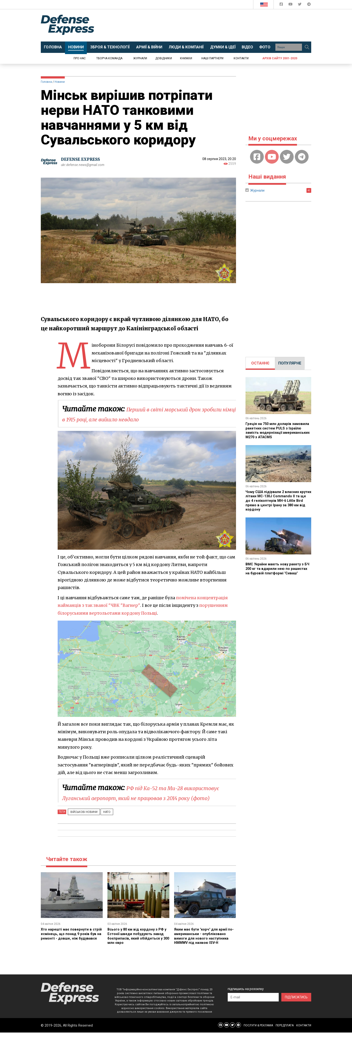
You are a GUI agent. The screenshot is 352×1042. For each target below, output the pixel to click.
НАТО (102, 821)
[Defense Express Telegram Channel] (309, 5)
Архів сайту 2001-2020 (279, 58)
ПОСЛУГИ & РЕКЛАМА (258, 1035)
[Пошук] (307, 47)
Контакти (241, 58)
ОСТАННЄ (260, 363)
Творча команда (109, 58)
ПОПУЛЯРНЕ (289, 363)
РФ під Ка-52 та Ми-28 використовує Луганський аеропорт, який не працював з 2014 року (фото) (140, 797)
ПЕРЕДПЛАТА (285, 1035)
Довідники (163, 58)
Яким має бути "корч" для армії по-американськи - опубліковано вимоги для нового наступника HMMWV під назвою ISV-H (204, 945)
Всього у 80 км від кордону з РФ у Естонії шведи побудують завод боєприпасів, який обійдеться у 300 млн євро (137, 945)
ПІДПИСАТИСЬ (296, 1007)
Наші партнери (212, 58)
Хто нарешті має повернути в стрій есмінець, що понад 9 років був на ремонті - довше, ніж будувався (71, 945)
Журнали (140, 58)
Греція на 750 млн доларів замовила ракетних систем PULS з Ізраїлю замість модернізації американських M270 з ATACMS (277, 430)
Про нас (80, 58)
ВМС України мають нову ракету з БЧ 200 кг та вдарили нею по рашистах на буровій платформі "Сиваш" (276, 570)
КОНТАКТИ (303, 1035)
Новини (60, 81)
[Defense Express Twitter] (300, 5)
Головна (46, 81)
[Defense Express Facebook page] (281, 5)
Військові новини (82, 821)
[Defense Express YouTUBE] (291, 5)
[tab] (260, 363)
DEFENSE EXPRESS (82, 159)
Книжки (186, 58)
